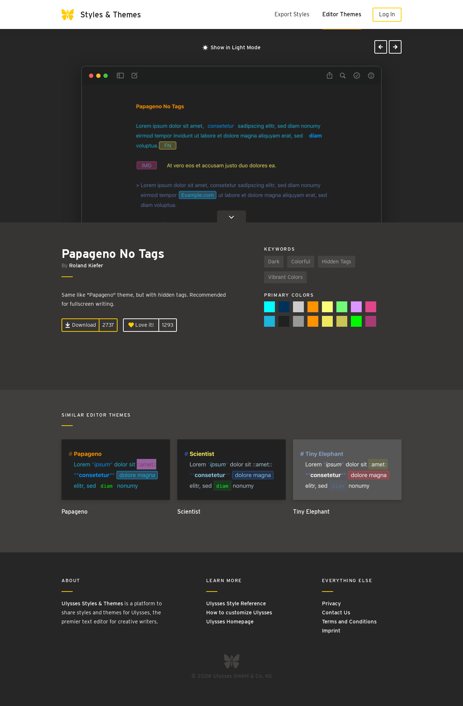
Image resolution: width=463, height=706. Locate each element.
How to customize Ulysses (239, 612)
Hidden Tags (336, 261)
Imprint (331, 630)
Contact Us (336, 612)
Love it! (141, 325)
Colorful (300, 261)
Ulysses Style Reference (236, 603)
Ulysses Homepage (230, 621)
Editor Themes (341, 14)
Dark (274, 261)
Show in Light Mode (231, 47)
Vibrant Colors (285, 277)
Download (80, 325)
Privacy (331, 603)
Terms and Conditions (349, 621)
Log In (387, 14)
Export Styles (292, 14)
